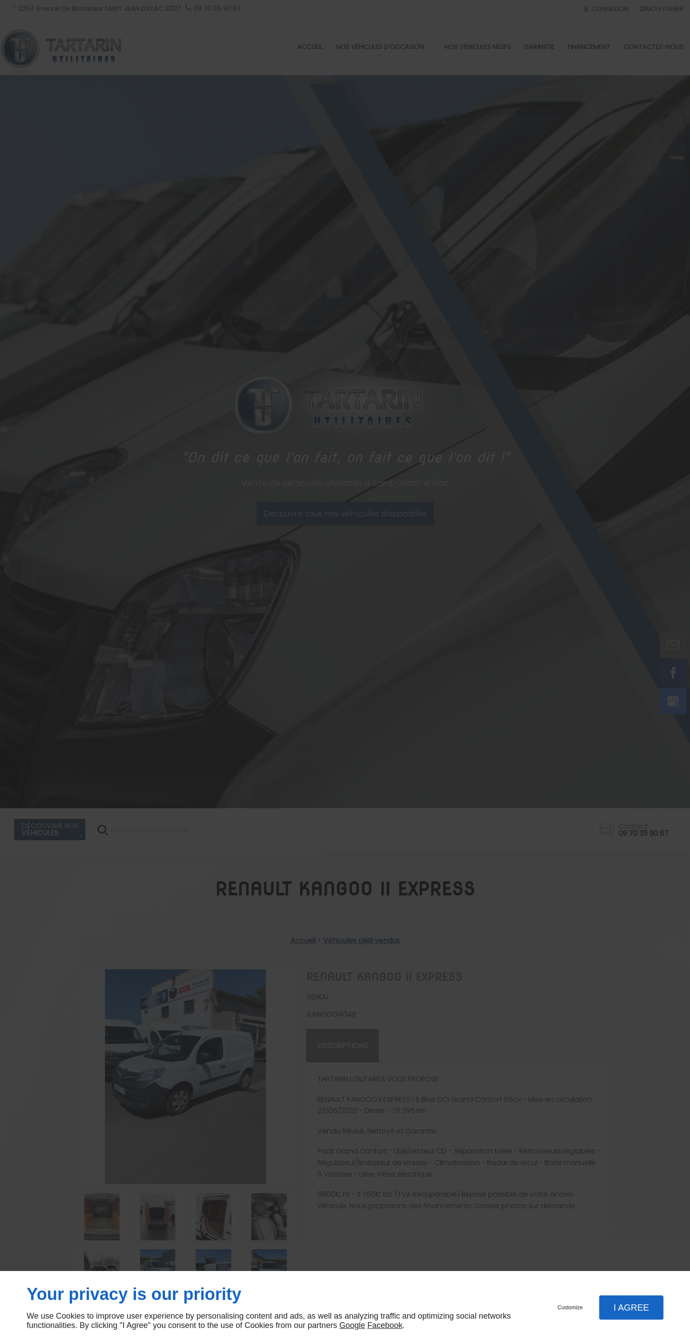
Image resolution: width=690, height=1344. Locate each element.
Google (352, 1325)
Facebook (384, 1325)
